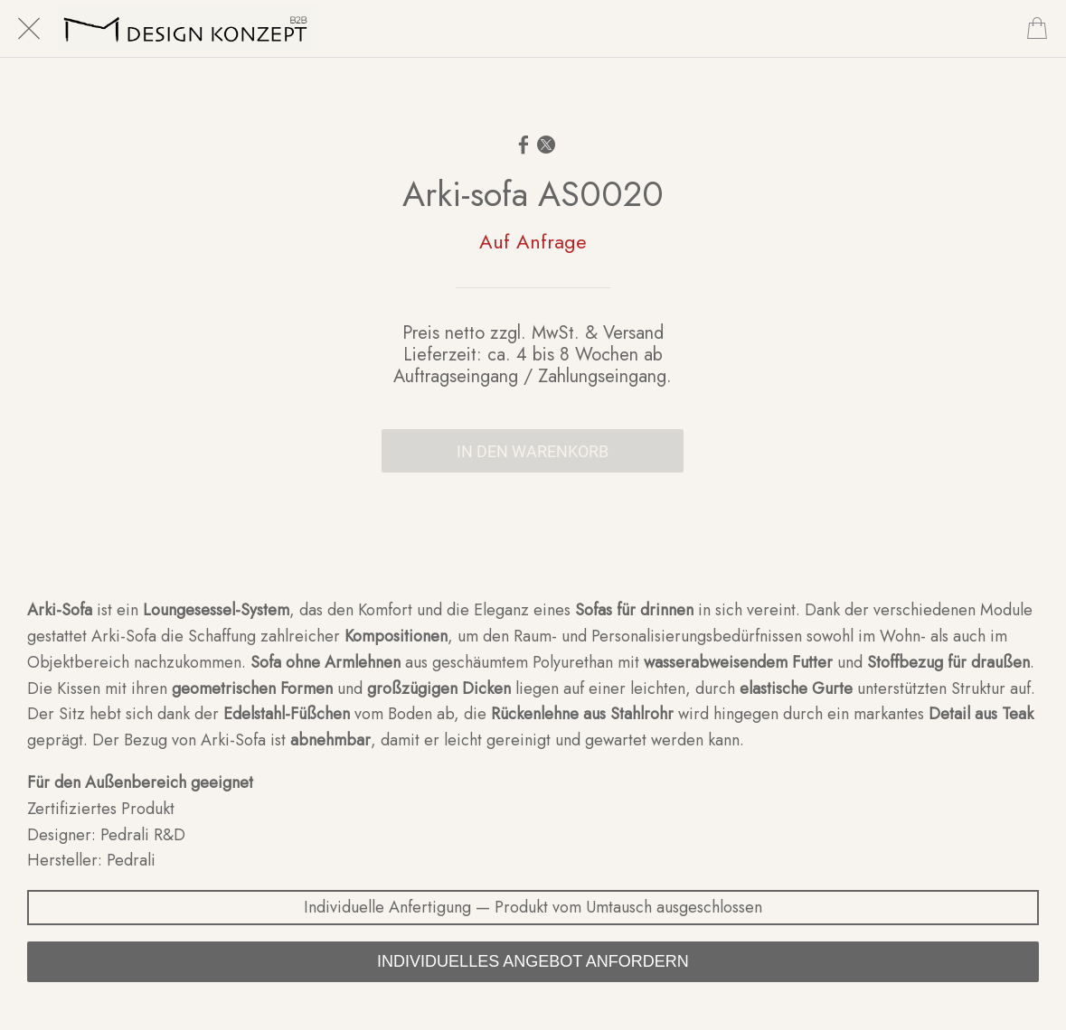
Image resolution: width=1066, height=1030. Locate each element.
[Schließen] (29, 29)
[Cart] (1037, 29)
